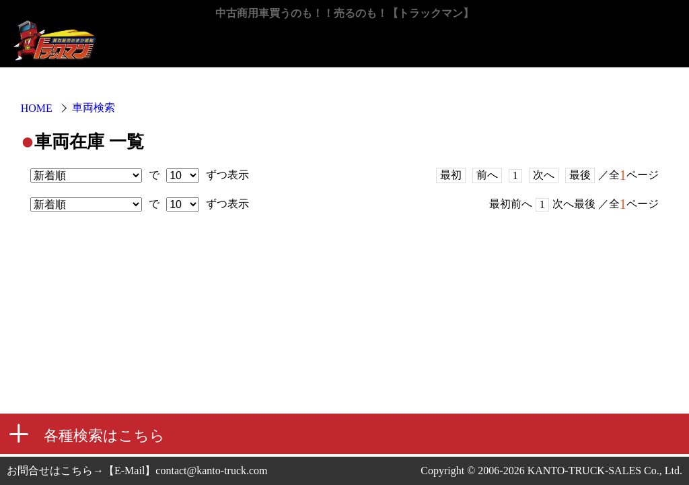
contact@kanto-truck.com (211, 470)
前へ (487, 175)
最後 (580, 175)
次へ (543, 175)
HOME (36, 108)
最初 (451, 175)
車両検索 (93, 107)
